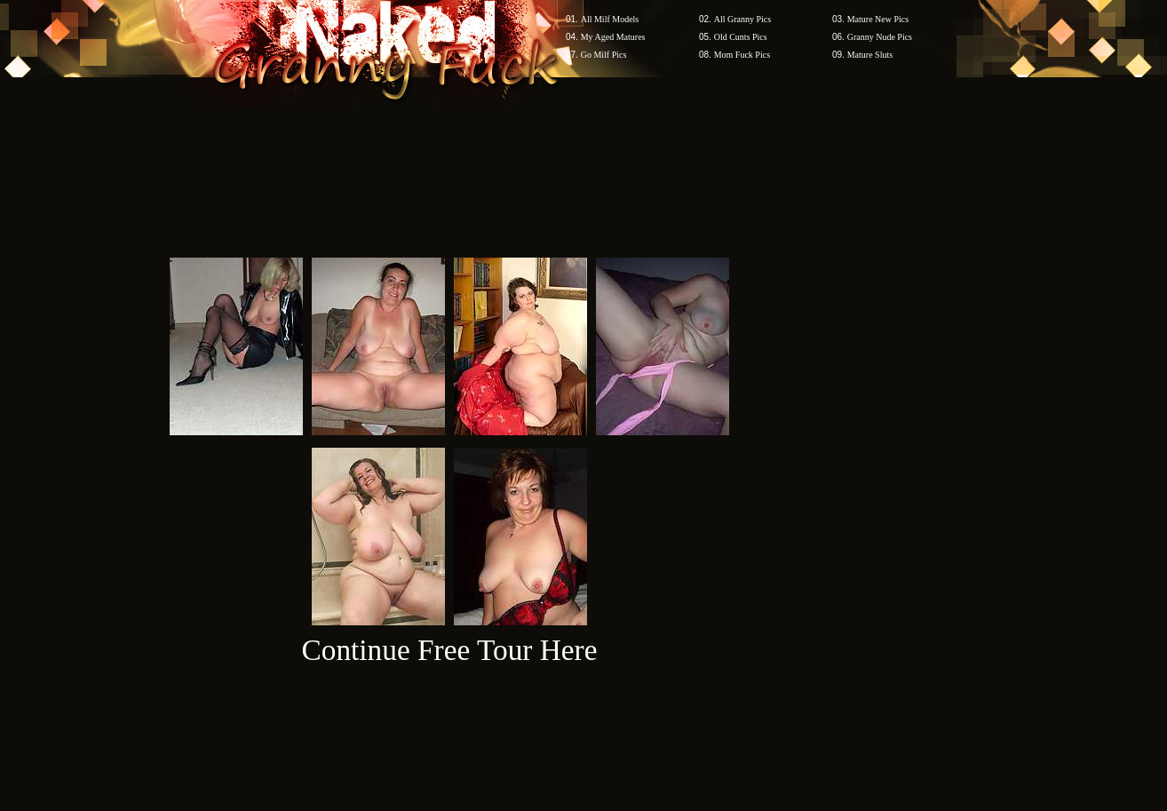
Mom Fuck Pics (742, 55)
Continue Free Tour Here (449, 649)
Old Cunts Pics (740, 37)
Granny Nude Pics (879, 37)
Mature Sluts (870, 55)
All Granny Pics (742, 19)
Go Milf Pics (604, 55)
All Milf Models (610, 19)
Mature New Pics (878, 19)
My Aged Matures (613, 37)
